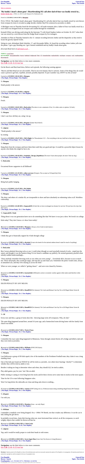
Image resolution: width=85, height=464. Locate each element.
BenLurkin (27, 107)
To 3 (20, 175)
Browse (3, 3)
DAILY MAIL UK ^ (7, 14)
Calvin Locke (29, 423)
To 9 (20, 228)
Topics (74, 3)
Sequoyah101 (28, 206)
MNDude (28, 347)
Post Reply (5, 78)
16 (1, 347)
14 (1, 307)
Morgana (27, 76)
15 (1, 330)
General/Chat (80, 1)
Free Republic (5, 1)
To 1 (20, 93)
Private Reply (13, 78)
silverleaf (27, 242)
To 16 (20, 425)
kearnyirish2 (29, 273)
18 (1, 404)
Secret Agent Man (30, 439)
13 (1, 290)
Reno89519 (28, 290)
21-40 (10, 63)
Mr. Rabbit (27, 188)
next (18, 63)
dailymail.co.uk (22, 49)
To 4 (20, 406)
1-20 (5, 63)
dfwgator (27, 123)
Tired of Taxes (29, 330)
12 (1, 273)
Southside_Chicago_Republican (34, 155)
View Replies (23, 78)
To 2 (20, 140)
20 (1, 439)
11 (1, 242)
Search (9, 3)
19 (1, 423)
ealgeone (26, 92)
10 (1, 227)
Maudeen (28, 404)
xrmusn (27, 389)
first (2, 63)
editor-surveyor (29, 173)
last (22, 63)
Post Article (80, 3)
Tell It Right (28, 138)
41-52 (15, 63)
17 (1, 389)
